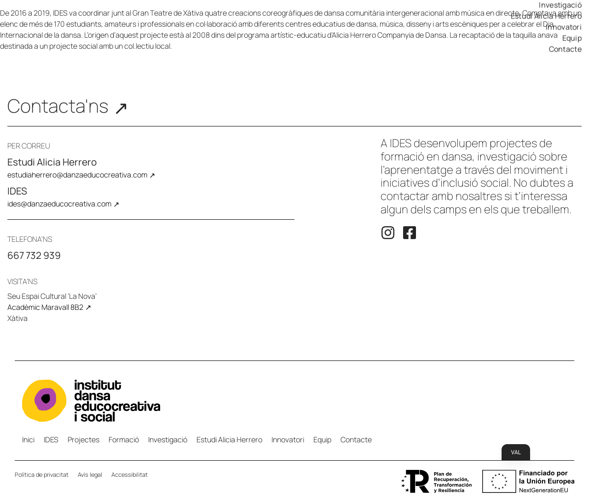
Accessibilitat (129, 474)
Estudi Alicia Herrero (546, 21)
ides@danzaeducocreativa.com (59, 204)
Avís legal (90, 474)
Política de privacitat (42, 474)
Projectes (83, 439)
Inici (28, 439)
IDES (51, 439)
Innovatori (564, 32)
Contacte (565, 54)
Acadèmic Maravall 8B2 (45, 307)
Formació (124, 439)
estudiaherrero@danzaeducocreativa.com (77, 175)
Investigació (560, 10)
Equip (572, 43)
